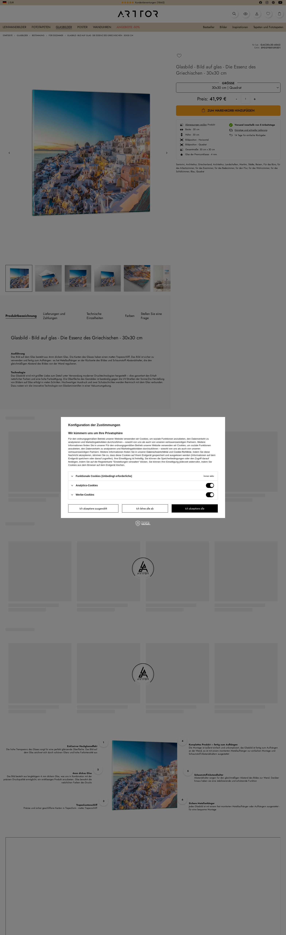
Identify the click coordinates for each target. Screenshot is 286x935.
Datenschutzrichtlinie (157, 452)
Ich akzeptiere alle (194, 508)
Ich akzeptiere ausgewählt (93, 508)
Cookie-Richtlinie (183, 452)
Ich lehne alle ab (145, 508)
